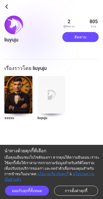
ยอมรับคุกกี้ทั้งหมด (27, 190)
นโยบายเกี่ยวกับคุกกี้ (53, 174)
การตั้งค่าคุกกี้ (76, 190)
